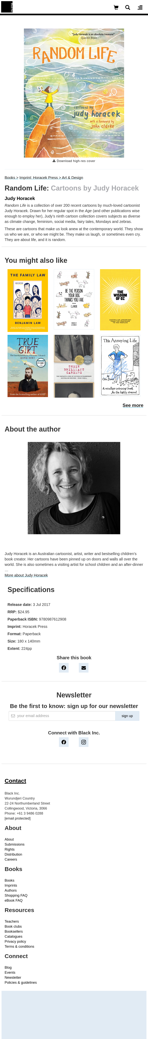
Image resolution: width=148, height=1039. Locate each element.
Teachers (12, 921)
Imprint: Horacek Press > (40, 178)
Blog (8, 967)
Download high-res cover (74, 161)
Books (9, 880)
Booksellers (14, 931)
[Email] (62, 716)
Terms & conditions (19, 946)
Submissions (14, 844)
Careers (11, 859)
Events (10, 972)
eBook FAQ (14, 900)
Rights (10, 849)
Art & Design (72, 178)
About (9, 839)
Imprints (11, 885)
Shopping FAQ (16, 895)
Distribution (13, 854)
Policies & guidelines (21, 982)
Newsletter (13, 977)
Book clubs (13, 926)
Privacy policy (15, 941)
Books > (11, 178)
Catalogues (13, 936)
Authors (11, 890)
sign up (127, 716)
